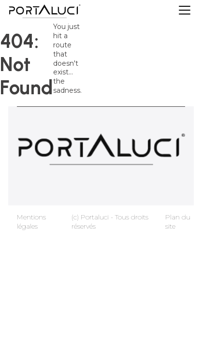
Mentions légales (31, 222)
